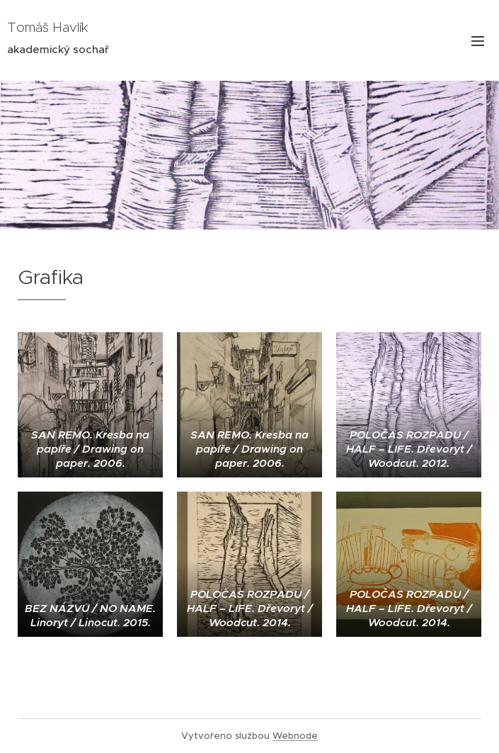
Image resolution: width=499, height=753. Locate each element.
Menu (477, 41)
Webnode (295, 736)
